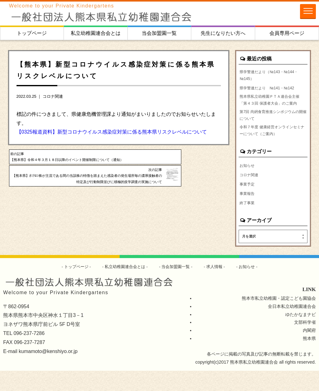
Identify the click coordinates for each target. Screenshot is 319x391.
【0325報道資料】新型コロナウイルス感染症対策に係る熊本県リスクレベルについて (112, 131)
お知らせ (248, 183)
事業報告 (248, 212)
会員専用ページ (286, 33)
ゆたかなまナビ (300, 334)
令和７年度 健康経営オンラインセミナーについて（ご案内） (273, 147)
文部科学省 (305, 342)
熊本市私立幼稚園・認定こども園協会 (279, 318)
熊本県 (309, 358)
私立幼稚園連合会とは (96, 33)
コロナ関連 (53, 96)
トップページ (32, 33)
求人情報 (218, 286)
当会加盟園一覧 (159, 33)
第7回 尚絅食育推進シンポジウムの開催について (272, 129)
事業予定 (248, 202)
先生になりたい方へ (223, 33)
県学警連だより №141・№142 (271, 90)
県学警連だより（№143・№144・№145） (265, 76)
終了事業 (248, 222)
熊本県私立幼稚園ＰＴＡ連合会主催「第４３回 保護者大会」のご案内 (273, 108)
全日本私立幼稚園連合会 (292, 326)
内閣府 (309, 350)
